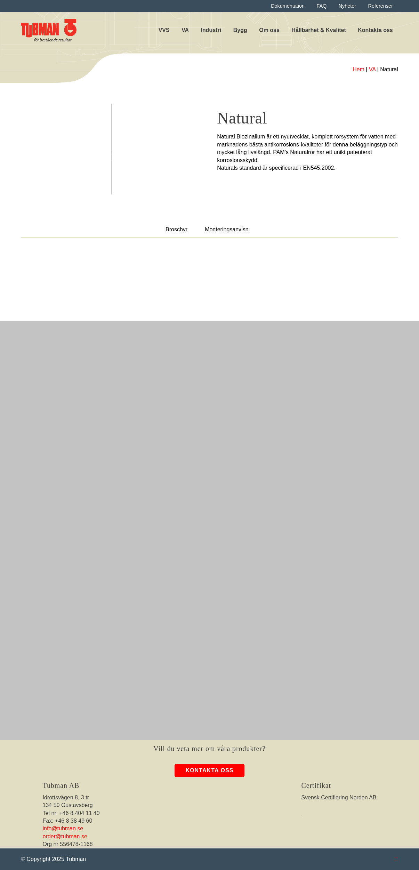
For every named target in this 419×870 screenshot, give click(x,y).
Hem (358, 69)
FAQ (321, 6)
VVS (164, 30)
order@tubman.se (65, 836)
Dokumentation (288, 6)
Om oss (269, 30)
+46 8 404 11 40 (79, 813)
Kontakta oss (375, 30)
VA (185, 30)
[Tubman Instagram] (395, 859)
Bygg (240, 30)
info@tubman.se (63, 828)
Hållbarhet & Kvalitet (318, 30)
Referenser (380, 6)
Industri (211, 30)
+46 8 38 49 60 (73, 821)
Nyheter (347, 6)
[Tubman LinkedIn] (397, 859)
